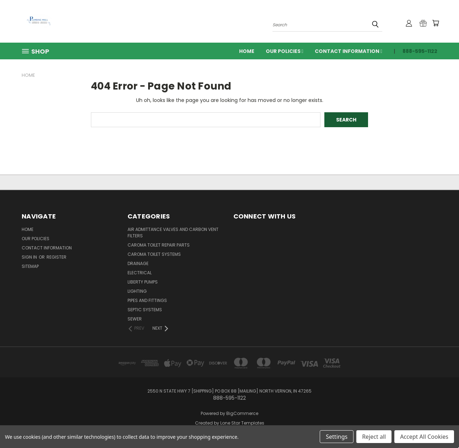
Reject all (374, 437)
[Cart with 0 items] (435, 23)
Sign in (30, 257)
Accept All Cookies (424, 437)
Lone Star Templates (242, 423)
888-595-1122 (420, 51)
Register (56, 257)
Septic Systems (145, 310)
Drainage (138, 263)
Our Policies (284, 51)
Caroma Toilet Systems (154, 254)
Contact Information (348, 51)
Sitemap (30, 266)
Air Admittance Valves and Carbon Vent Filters (173, 232)
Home (246, 51)
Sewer (135, 319)
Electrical (140, 273)
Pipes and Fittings (147, 300)
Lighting (137, 291)
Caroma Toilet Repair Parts (159, 245)
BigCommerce (242, 413)
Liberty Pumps (143, 282)
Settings (336, 437)
